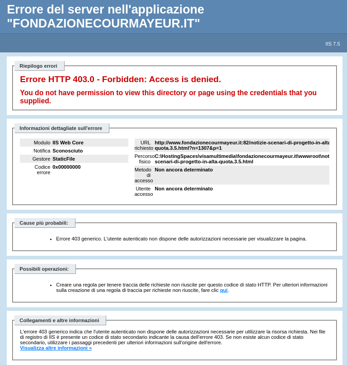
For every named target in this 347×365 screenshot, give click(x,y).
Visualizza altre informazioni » (56, 348)
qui (224, 290)
